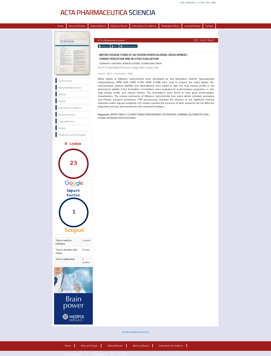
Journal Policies (192, 26)
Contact (209, 26)
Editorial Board (98, 26)
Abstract (104, 46)
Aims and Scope (77, 26)
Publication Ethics (170, 26)
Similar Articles (128, 46)
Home (60, 26)
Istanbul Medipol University (135, 332)
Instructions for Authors (144, 26)
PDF (114, 46)
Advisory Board (119, 26)
